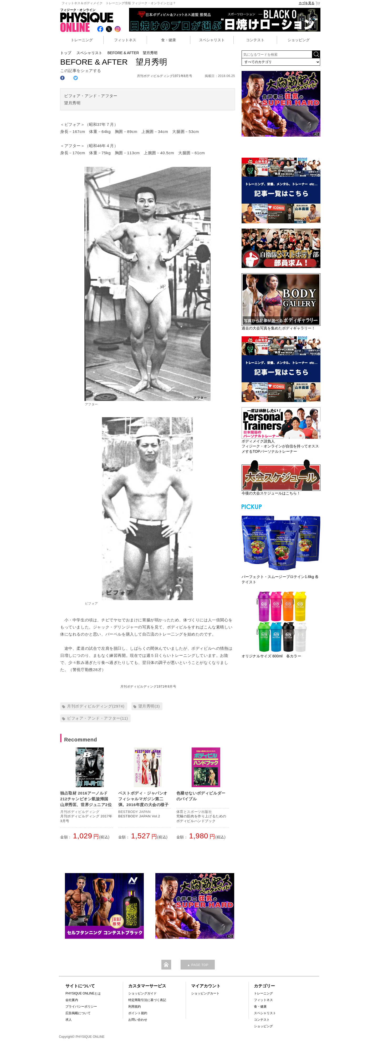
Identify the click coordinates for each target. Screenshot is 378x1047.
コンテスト (255, 40)
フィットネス (125, 40)
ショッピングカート (205, 993)
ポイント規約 (137, 1013)
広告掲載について (78, 1013)
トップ (65, 53)
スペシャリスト (212, 40)
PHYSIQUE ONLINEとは (83, 993)
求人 (68, 1020)
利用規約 (134, 1006)
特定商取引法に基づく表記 (147, 1000)
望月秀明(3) (149, 706)
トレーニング (82, 40)
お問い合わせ (137, 1020)
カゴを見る (309, 3)
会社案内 (71, 1000)
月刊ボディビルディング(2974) (96, 706)
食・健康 (168, 40)
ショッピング (299, 40)
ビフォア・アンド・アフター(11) (97, 718)
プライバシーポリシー (81, 1006)
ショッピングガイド (142, 993)
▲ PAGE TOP (197, 965)
